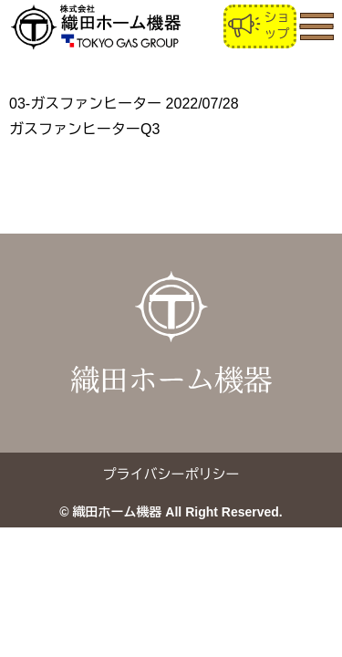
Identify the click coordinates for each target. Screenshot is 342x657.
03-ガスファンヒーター (85, 103)
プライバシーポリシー (171, 474)
